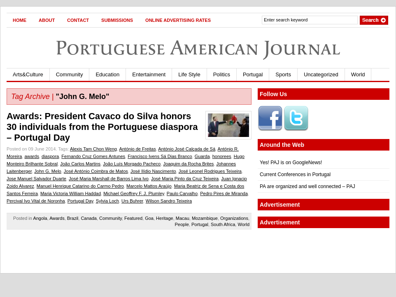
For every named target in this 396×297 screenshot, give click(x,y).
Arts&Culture (28, 74)
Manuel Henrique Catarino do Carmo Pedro (80, 186)
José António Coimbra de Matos (96, 171)
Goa (149, 218)
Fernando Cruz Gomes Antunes (93, 156)
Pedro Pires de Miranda (224, 193)
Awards (56, 218)
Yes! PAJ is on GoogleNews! (291, 162)
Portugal (253, 74)
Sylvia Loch (107, 200)
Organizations (234, 218)
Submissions (117, 20)
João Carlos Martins (80, 163)
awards (31, 156)
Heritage (164, 218)
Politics (221, 74)
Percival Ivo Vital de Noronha (36, 200)
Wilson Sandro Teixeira (169, 200)
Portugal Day (80, 200)
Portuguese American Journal (198, 47)
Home (19, 20)
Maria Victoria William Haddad (70, 193)
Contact (78, 20)
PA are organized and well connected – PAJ (307, 186)
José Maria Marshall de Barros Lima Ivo (109, 178)
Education (107, 74)
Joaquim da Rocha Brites (188, 163)
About (47, 20)
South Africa (223, 224)
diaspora (50, 156)
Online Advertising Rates (178, 20)
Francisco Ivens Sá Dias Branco (160, 156)
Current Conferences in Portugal (295, 174)
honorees (221, 156)
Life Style (189, 74)
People (182, 224)
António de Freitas (137, 148)
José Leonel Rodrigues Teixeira (210, 171)
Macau (182, 218)
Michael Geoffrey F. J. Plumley (133, 193)
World (358, 74)
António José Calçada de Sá (186, 148)
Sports (283, 74)
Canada (89, 218)
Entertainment (148, 74)
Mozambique (205, 218)
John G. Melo (47, 171)
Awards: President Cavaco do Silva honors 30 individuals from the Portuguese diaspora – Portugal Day (102, 127)
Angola (40, 218)
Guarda (202, 156)
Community (69, 74)
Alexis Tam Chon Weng (93, 148)
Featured (133, 218)
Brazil (73, 218)
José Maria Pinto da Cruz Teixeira (185, 178)
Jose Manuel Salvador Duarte (36, 178)
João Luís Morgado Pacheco (132, 163)
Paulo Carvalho (182, 193)
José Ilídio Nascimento (153, 171)
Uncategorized (321, 74)
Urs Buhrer (132, 200)
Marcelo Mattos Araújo (148, 186)
